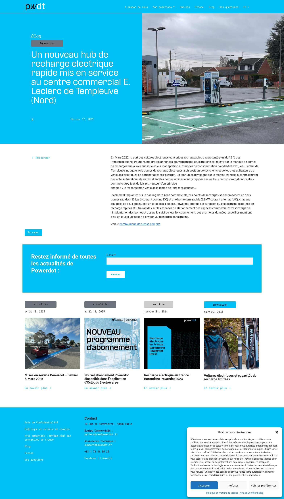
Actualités (40, 304)
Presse (199, 7)
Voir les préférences (264, 485)
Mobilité (158, 304)
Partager (33, 232)
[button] (277, 432)
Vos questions (229, 7)
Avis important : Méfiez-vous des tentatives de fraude (48, 437)
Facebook (90, 458)
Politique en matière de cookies (222, 492)
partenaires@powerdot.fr (101, 434)
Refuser (233, 485)
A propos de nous (136, 7)
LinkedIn (106, 458)
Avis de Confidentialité (251, 492)
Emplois (185, 7)
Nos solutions (162, 7)
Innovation (47, 43)
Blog (211, 7)
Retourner (40, 157)
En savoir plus (38, 388)
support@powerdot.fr (98, 445)
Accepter (204, 485)
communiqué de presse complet (140, 224)
